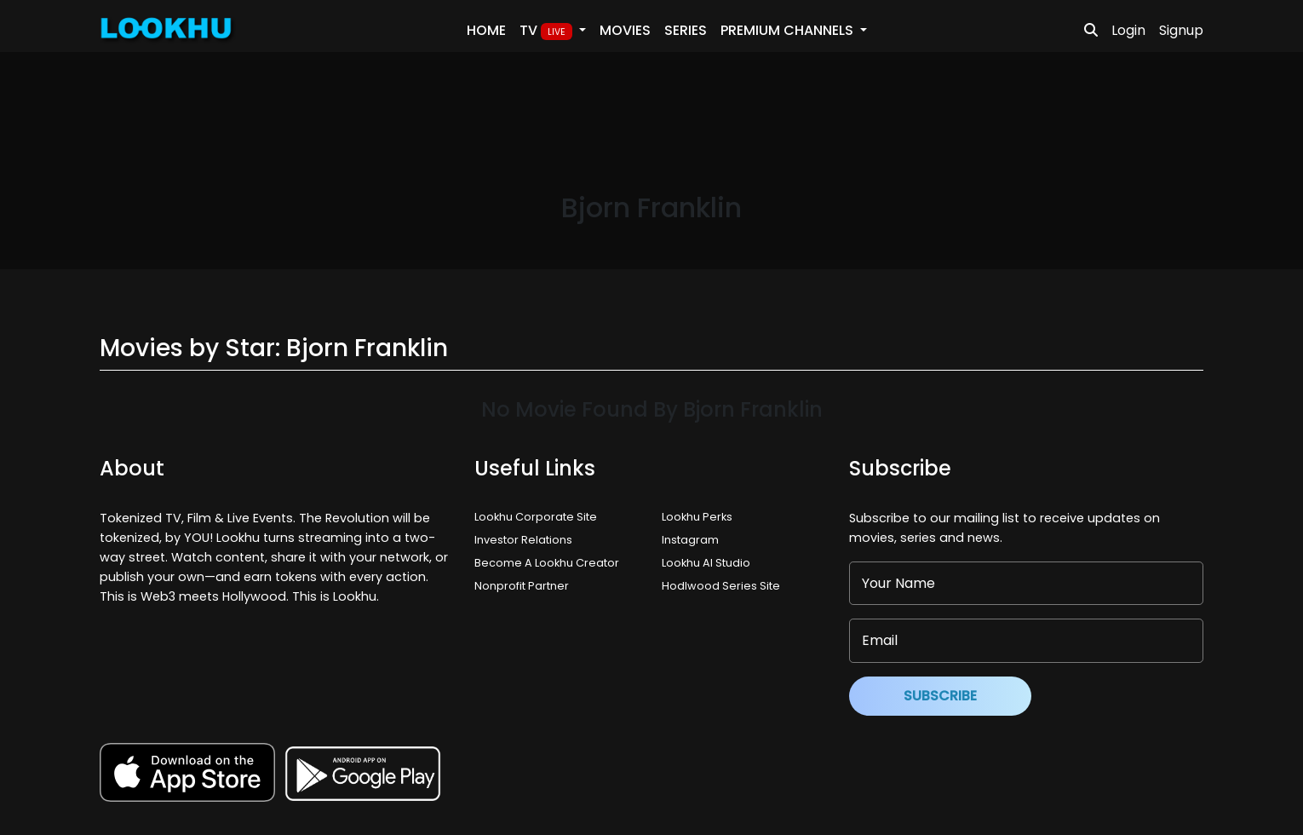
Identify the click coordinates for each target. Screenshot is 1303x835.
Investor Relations (523, 540)
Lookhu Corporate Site (538, 517)
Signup (1181, 30)
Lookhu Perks (697, 517)
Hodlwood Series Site (721, 586)
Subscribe (940, 695)
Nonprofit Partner (521, 586)
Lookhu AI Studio (706, 563)
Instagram (690, 540)
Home (486, 30)
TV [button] (547, 30)
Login (1128, 30)
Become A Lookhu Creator (546, 563)
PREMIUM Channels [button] (788, 30)
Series (685, 30)
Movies (625, 30)
